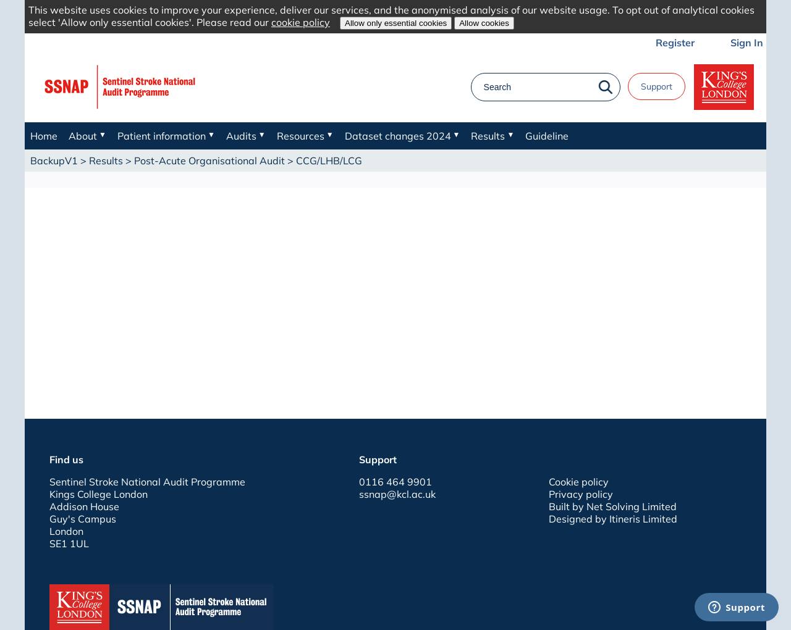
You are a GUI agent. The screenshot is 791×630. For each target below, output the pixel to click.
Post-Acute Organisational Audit (209, 160)
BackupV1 (54, 160)
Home (43, 136)
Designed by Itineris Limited (613, 519)
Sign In (746, 42)
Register (675, 42)
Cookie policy (579, 482)
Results (106, 160)
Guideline (547, 136)
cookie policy (300, 22)
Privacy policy (581, 494)
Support (656, 86)
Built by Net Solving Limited (613, 506)
